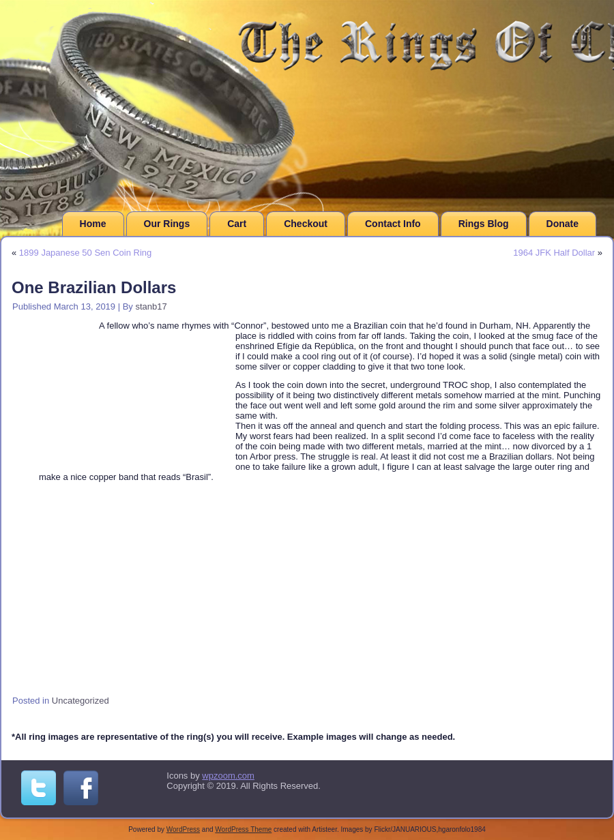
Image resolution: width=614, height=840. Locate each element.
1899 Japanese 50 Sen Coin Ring (85, 252)
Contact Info (393, 223)
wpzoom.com (228, 775)
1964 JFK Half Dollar (554, 252)
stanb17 (150, 306)
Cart (236, 223)
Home (93, 223)
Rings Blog (483, 223)
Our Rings (167, 223)
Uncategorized (80, 700)
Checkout (305, 223)
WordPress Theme (243, 829)
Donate (562, 223)
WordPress (183, 829)
